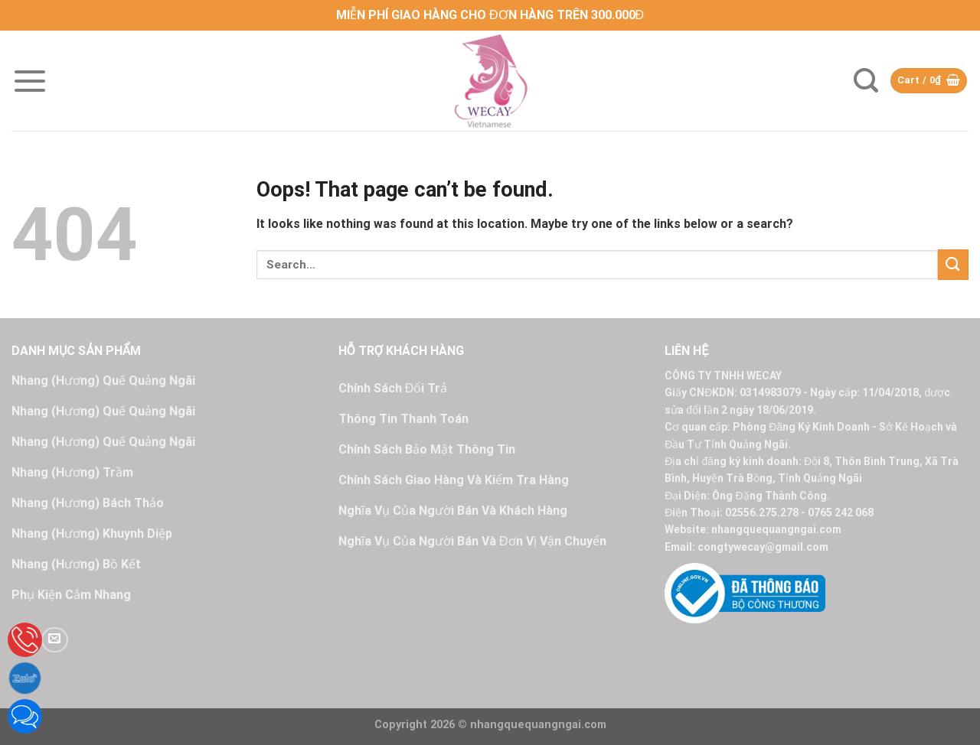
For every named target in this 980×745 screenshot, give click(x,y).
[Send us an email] (54, 639)
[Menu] (29, 81)
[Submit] (953, 264)
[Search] (866, 80)
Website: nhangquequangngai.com (753, 529)
